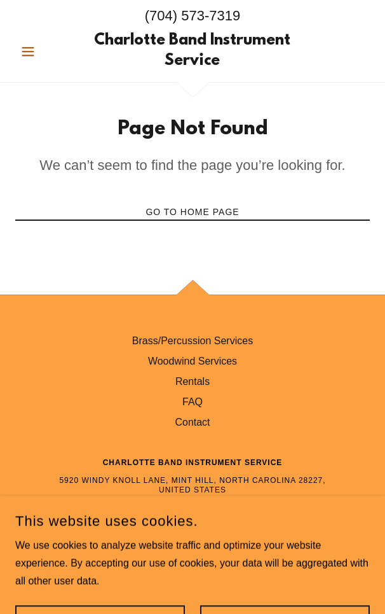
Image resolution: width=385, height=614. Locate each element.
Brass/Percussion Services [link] (192, 340)
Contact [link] (192, 422)
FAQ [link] (192, 401)
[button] (42, 51)
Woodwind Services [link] (192, 361)
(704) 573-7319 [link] (192, 16)
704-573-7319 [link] (193, 509)
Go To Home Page (192, 212)
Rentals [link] (192, 381)
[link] (193, 51)
